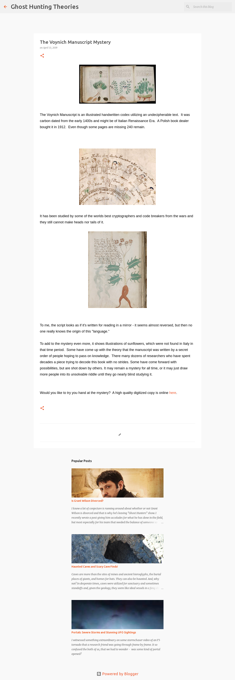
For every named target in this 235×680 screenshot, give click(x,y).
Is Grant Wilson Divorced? (87, 500)
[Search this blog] (212, 6)
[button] (42, 56)
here (172, 393)
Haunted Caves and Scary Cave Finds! (94, 566)
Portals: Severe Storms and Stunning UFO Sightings (103, 632)
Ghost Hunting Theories (45, 6)
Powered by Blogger (117, 674)
